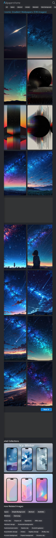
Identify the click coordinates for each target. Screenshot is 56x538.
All (6, 7)
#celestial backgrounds (25, 524)
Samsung (17, 516)
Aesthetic (41, 512)
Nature (12, 7)
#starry (23, 532)
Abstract (20, 7)
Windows (7, 516)
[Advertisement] (27, 210)
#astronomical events (11, 528)
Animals (27, 7)
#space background (27, 535)
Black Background (46, 7)
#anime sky (24, 528)
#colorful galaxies (37, 528)
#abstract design (9, 524)
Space (6, 512)
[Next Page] (46, 409)
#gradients (28, 521)
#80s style (38, 521)
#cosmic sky (40, 535)
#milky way (45, 532)
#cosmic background (10, 535)
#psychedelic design (10, 532)
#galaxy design (33, 532)
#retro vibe (7, 521)
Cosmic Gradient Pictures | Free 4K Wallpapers (10, 2)
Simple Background (18, 512)
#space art (17, 521)
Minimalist (35, 7)
